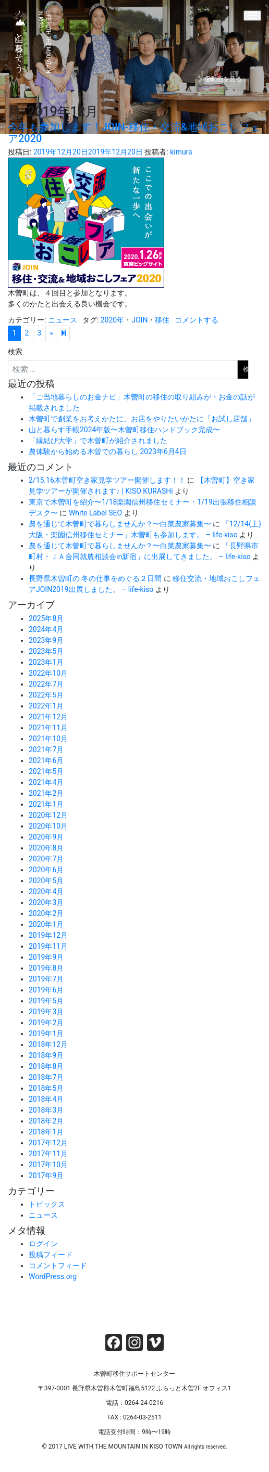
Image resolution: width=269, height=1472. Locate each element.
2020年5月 (46, 880)
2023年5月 (46, 651)
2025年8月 (46, 618)
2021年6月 (46, 760)
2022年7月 (46, 684)
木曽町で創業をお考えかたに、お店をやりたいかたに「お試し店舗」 (142, 419)
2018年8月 (46, 1066)
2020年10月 (48, 826)
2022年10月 (48, 673)
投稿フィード (50, 1254)
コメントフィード (58, 1265)
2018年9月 (46, 1055)
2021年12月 (48, 717)
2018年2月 (46, 1121)
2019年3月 (46, 1012)
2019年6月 (46, 990)
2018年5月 (46, 1088)
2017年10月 (48, 1164)
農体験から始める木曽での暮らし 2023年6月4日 (108, 451)
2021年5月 (46, 771)
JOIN (139, 320)
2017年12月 (48, 1143)
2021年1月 (46, 804)
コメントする (196, 320)
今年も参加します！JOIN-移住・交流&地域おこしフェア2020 (134, 133)
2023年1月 (46, 662)
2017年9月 (46, 1175)
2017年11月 (48, 1154)
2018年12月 (48, 1044)
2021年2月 (46, 793)
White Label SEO (95, 513)
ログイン (43, 1243)
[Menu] (252, 15)
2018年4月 (46, 1099)
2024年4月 (46, 629)
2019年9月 (46, 957)
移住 (162, 320)
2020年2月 (46, 913)
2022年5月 (46, 695)
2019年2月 (46, 1022)
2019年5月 (46, 1001)
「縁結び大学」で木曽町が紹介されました (98, 440)
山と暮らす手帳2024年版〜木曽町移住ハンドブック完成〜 (124, 429)
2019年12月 (48, 935)
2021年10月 (48, 738)
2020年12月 (48, 815)
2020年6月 (46, 870)
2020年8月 (46, 848)
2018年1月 (46, 1132)
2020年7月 (46, 859)
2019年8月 (46, 968)
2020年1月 (46, 924)
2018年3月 (46, 1110)
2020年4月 (46, 891)
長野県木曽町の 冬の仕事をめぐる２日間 (95, 578)
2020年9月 (46, 837)
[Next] (63, 333)
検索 (15, 351)
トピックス (47, 1204)
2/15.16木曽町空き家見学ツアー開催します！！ (107, 480)
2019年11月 (48, 946)
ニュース (62, 320)
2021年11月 (48, 728)
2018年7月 (46, 1077)
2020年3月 (46, 902)
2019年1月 (46, 1033)
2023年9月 (46, 640)
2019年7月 (46, 979)
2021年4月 (46, 782)
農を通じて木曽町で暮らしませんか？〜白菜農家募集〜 (120, 524)
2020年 (112, 320)
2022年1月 (46, 706)
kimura (181, 152)
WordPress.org (53, 1276)
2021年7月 (46, 749)
